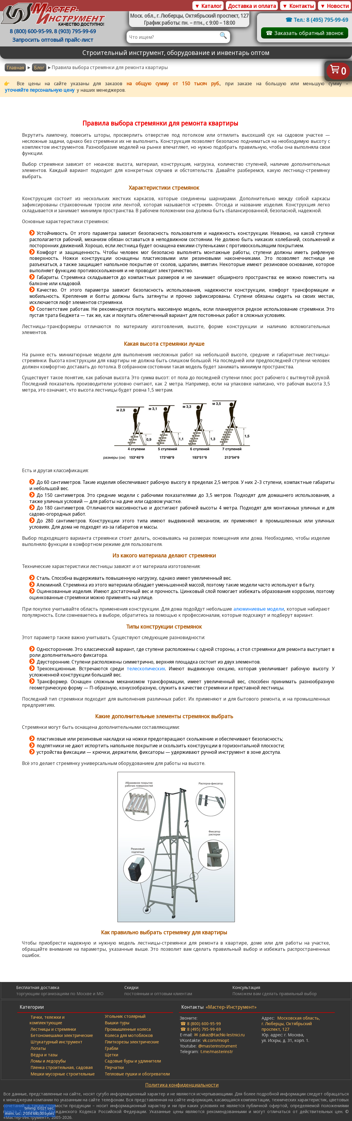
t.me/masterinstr (216, 1051)
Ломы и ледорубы (48, 1061)
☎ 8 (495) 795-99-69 (200, 1029)
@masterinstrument (217, 1046)
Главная (15, 67)
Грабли (111, 1048)
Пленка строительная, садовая (62, 1067)
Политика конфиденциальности (182, 1085)
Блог (39, 67)
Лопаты (38, 1048)
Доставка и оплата (252, 5)
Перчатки (114, 1067)
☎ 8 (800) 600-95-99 (200, 1023)
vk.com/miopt (216, 1040)
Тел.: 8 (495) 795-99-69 (321, 19)
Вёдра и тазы (44, 1054)
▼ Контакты (298, 5)
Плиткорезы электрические (132, 1042)
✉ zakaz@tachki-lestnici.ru (219, 1035)
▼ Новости (334, 5)
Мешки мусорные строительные (63, 1074)
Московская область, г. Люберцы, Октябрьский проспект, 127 (291, 1023)
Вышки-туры (117, 1022)
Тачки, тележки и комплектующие (47, 1019)
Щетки (111, 1054)
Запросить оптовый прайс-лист (52, 39)
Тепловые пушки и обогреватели (137, 1074)
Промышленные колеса (128, 1029)
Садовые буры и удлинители (133, 1061)
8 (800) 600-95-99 (31, 31)
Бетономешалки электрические (62, 1035)
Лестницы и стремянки (53, 1029)
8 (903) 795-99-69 (75, 31)
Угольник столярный (125, 1016)
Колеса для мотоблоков (129, 1035)
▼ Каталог (207, 5)
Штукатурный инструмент (56, 1042)
